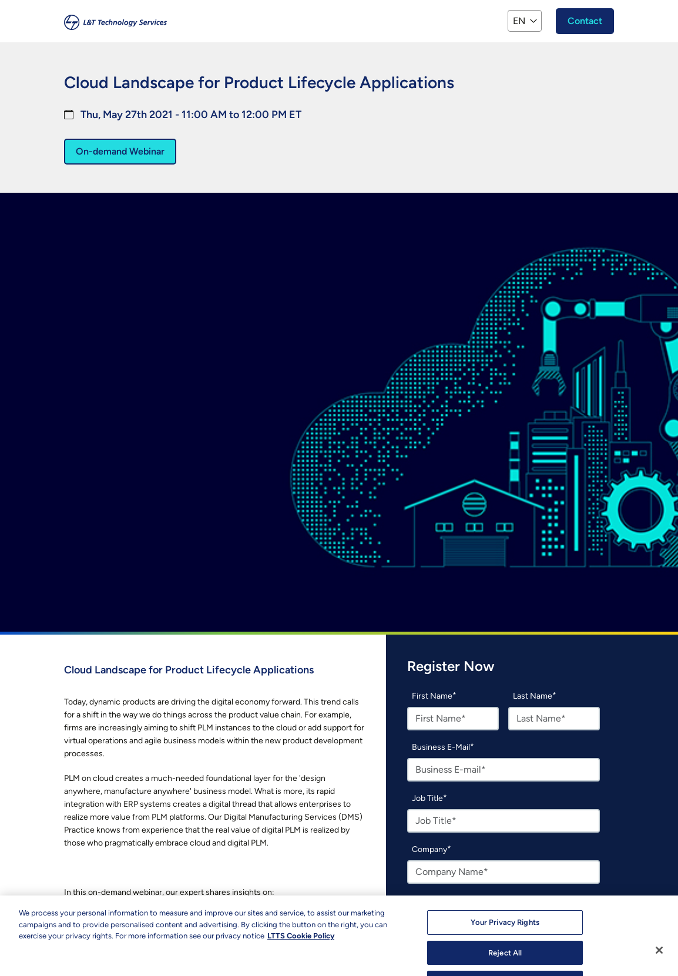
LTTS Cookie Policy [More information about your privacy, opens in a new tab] (300, 945)
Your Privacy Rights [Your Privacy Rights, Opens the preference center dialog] (505, 931)
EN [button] (519, 20)
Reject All (505, 961)
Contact (585, 20)
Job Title (427, 798)
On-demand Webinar (120, 151)
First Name (432, 696)
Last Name (532, 696)
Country (427, 900)
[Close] (659, 959)
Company (429, 849)
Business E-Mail (441, 747)
